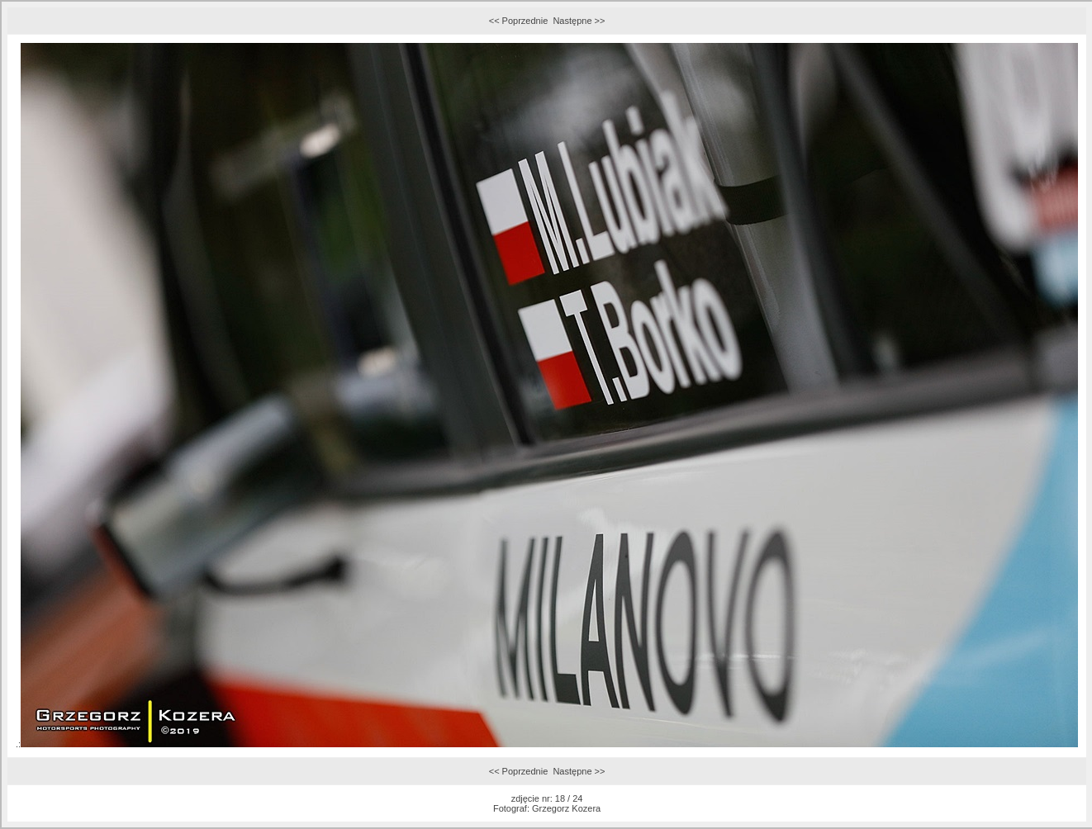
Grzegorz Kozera (566, 808)
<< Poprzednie (518, 21)
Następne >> (579, 21)
